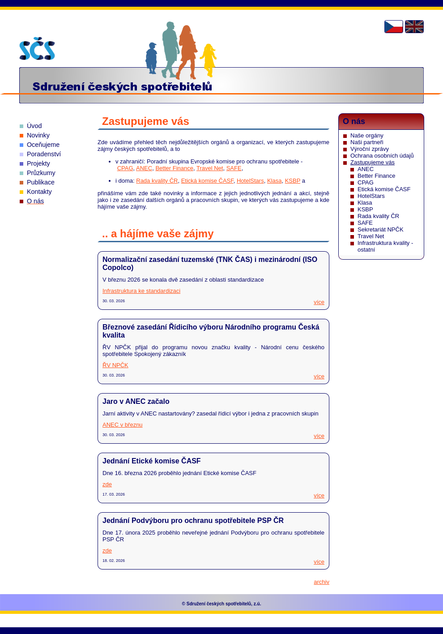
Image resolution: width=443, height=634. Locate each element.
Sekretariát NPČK (381, 229)
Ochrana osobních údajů (382, 155)
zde (107, 484)
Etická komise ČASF (207, 180)
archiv (321, 581)
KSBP (292, 180)
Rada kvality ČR (157, 180)
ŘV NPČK (115, 365)
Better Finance (174, 168)
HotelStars (250, 180)
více (319, 302)
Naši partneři (366, 142)
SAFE (234, 168)
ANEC (144, 168)
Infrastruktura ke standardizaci (141, 290)
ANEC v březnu (122, 424)
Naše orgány (366, 135)
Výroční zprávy (369, 149)
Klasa (274, 180)
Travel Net (209, 168)
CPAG (125, 168)
